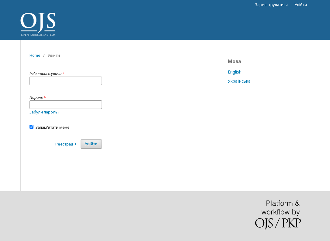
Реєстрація (66, 144)
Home (35, 55)
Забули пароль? (45, 112)
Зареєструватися (271, 4)
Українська (239, 81)
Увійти (301, 4)
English (234, 72)
